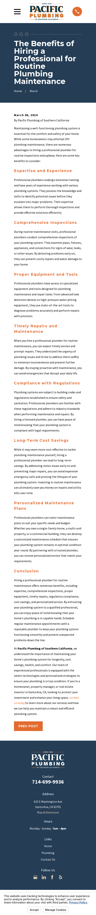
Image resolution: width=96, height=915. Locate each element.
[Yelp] (60, 877)
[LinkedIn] (44, 877)
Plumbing (48, 853)
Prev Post (28, 726)
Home (48, 846)
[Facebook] (52, 877)
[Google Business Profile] (35, 877)
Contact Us (48, 859)
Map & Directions (48, 812)
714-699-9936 (48, 781)
